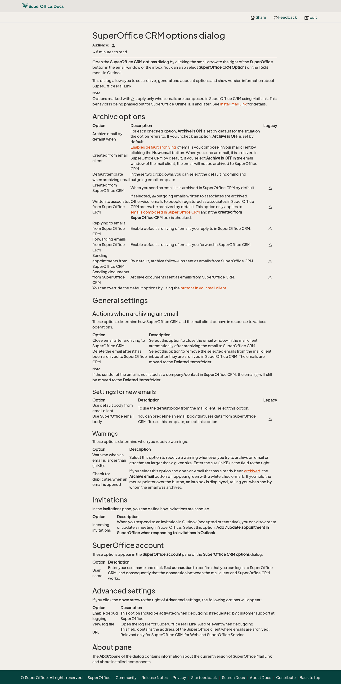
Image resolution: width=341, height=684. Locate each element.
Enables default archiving (153, 147)
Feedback (285, 17)
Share (258, 17)
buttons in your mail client (203, 288)
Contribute (286, 677)
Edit (311, 17)
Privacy (179, 677)
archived (252, 471)
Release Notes (155, 677)
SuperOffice (99, 677)
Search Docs (233, 677)
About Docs (260, 677)
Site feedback (204, 677)
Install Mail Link (233, 104)
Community (126, 677)
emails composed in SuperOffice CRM (165, 212)
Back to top (310, 677)
